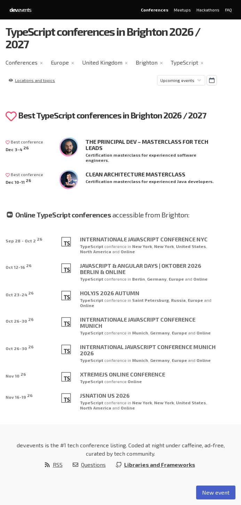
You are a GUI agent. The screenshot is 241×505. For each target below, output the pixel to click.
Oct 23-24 (20, 293)
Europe (60, 62)
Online (128, 251)
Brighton (147, 62)
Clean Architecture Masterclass (135, 174)
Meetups (182, 9)
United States (191, 246)
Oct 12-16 (19, 266)
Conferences (154, 9)
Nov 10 (16, 375)
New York (142, 246)
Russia (178, 300)
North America (96, 251)
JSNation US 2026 (105, 395)
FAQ (228, 9)
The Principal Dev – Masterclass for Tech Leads (147, 144)
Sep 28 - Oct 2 (24, 240)
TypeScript (184, 62)
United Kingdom (102, 62)
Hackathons (207, 9)
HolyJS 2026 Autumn (109, 293)
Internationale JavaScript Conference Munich (137, 322)
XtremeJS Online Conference (122, 374)
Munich (140, 332)
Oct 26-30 (20, 320)
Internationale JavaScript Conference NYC (144, 239)
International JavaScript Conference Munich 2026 (148, 349)
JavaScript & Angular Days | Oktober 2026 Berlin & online (140, 268)
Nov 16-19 (19, 396)
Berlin (138, 278)
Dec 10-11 (18, 181)
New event (216, 492)
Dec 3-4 (17, 148)
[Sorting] (181, 80)
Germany (157, 278)
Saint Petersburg (150, 300)
